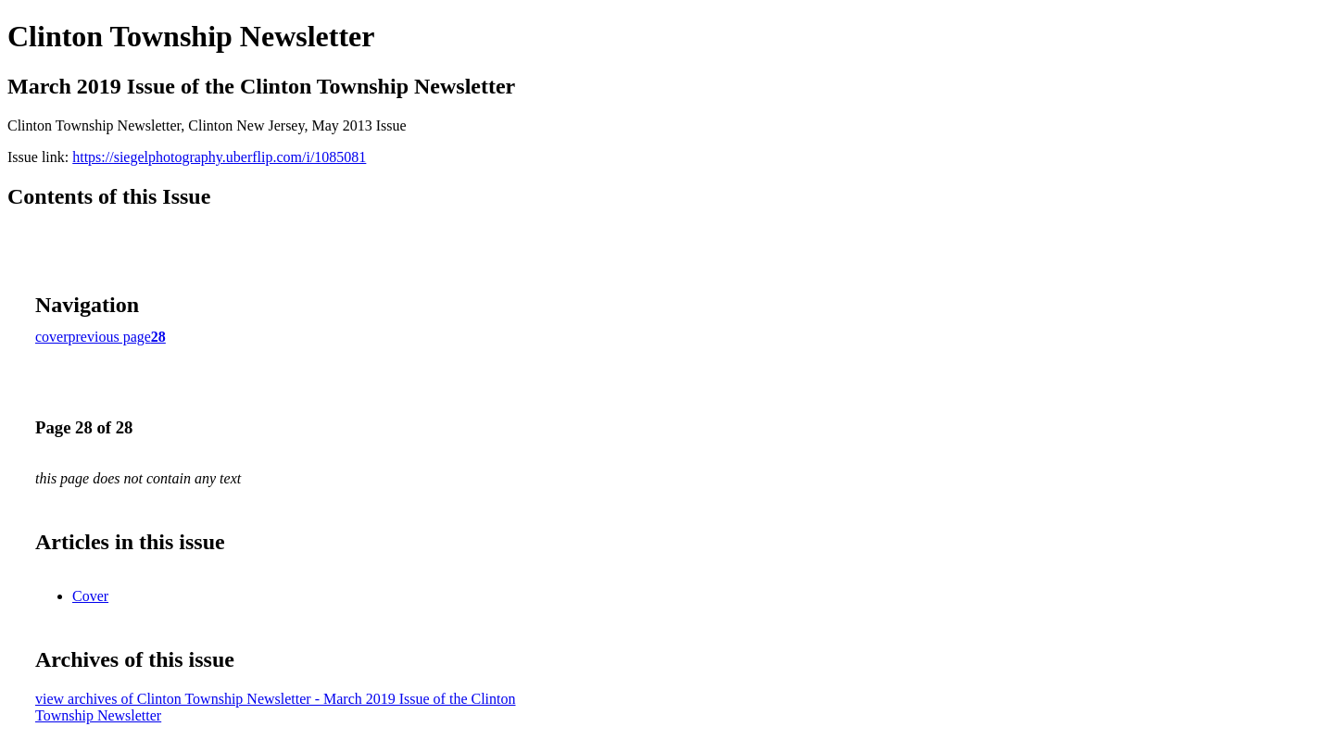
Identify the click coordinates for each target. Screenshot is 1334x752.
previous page (110, 337)
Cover (90, 596)
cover (52, 337)
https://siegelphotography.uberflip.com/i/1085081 (219, 157)
